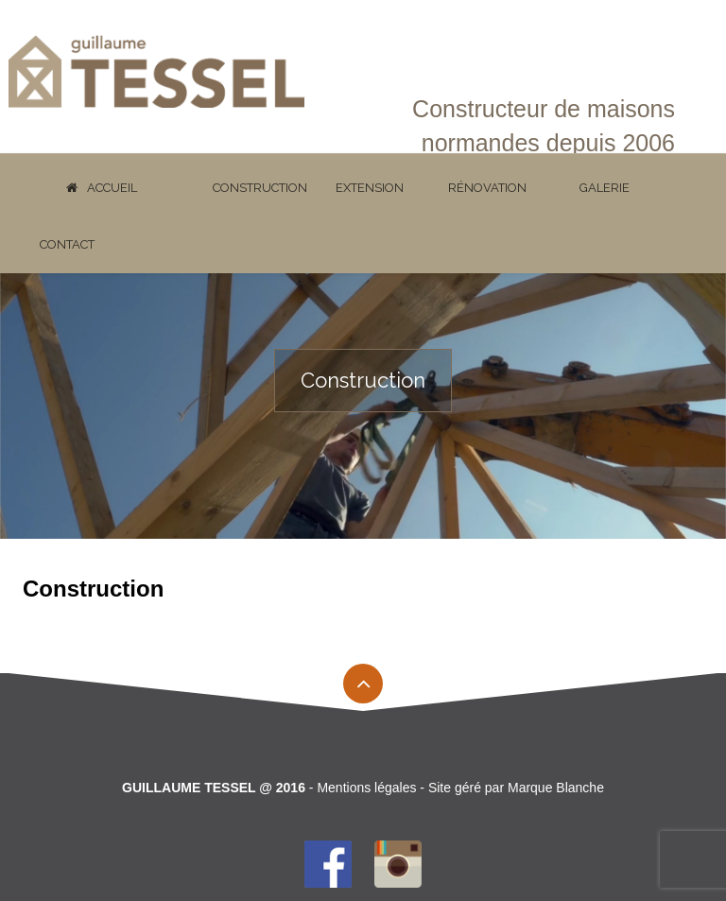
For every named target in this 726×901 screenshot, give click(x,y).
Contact (67, 244)
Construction (260, 188)
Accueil (101, 188)
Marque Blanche (556, 787)
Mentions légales (366, 787)
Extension (370, 188)
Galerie (604, 188)
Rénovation (487, 188)
